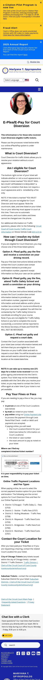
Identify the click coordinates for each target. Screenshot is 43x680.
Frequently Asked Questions (14, 602)
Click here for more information (16, 35)
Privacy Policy (4, 658)
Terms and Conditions (6, 662)
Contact (5, 655)
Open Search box (37, 80)
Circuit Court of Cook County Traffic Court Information (21, 229)
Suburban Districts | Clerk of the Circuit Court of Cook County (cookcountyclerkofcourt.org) (20, 582)
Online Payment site (32, 414)
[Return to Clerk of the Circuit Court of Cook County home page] (21, 70)
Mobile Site (35, 62)
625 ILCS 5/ (36, 232)
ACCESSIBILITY (7, 653)
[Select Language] (14, 80)
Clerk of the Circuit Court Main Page (16, 599)
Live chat (8, 635)
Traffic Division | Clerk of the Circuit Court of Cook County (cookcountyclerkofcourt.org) (19, 565)
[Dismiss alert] (41, 2)
